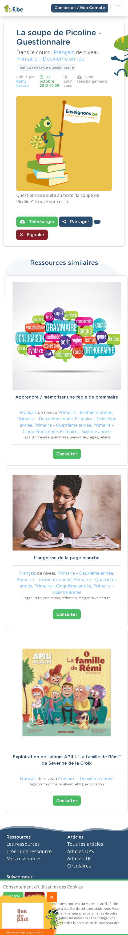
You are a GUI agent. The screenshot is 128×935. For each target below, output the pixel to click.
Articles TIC (79, 859)
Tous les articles (85, 844)
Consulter (66, 454)
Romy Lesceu (22, 83)
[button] (97, 222)
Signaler (32, 234)
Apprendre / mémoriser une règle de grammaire (66, 397)
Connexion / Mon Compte (79, 8)
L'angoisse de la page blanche (66, 558)
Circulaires (79, 866)
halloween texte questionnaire (47, 67)
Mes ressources (24, 859)
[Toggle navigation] (117, 8)
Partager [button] (75, 221)
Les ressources (23, 844)
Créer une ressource (29, 851)
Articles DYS (80, 851)
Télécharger (37, 221)
